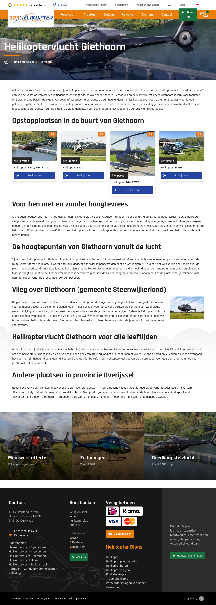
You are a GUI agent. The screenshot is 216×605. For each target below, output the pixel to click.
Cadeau (108, 14)
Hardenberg (64, 397)
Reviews (127, 14)
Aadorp (175, 392)
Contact (166, 14)
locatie (74, 538)
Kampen (104, 397)
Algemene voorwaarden (54, 598)
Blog (182, 5)
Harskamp (19, 392)
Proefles (89, 14)
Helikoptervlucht (24, 62)
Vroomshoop (147, 397)
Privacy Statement (79, 598)
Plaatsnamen (17, 543)
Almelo (187, 392)
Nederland (119, 397)
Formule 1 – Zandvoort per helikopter (33, 569)
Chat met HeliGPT (25, 531)
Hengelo (91, 397)
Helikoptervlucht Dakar (24, 560)
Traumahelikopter (117, 579)
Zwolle (162, 397)
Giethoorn (48, 397)
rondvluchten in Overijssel (79, 392)
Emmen (49, 392)
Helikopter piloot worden (122, 561)
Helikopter (112, 557)
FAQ (169, 5)
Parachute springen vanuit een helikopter (126, 585)
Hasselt (78, 397)
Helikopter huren (117, 566)
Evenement (121, 5)
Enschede (33, 397)
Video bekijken (120, 534)
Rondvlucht (68, 14)
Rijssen (132, 397)
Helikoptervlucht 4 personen (27, 551)
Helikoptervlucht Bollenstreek (28, 564)
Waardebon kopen (96, 5)
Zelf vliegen (16, 573)
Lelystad (33, 392)
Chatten (60, 5)
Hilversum (186, 388)
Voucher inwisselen (147, 5)
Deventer (18, 397)
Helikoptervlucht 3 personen (27, 547)
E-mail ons (21, 535)
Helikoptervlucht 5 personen (27, 556)
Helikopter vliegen (118, 570)
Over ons (147, 14)
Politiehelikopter (116, 574)
